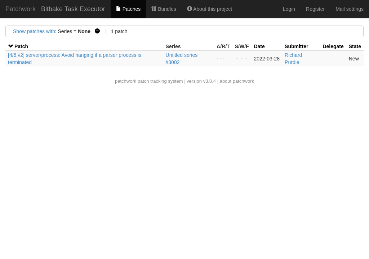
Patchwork (20, 9)
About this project (209, 9)
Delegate (333, 46)
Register (315, 9)
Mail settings (349, 9)
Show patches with (34, 31)
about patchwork (237, 81)
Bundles (163, 9)
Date (259, 46)
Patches (128, 9)
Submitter (296, 46)
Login (289, 9)
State (355, 46)
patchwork (125, 81)
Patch (21, 46)
